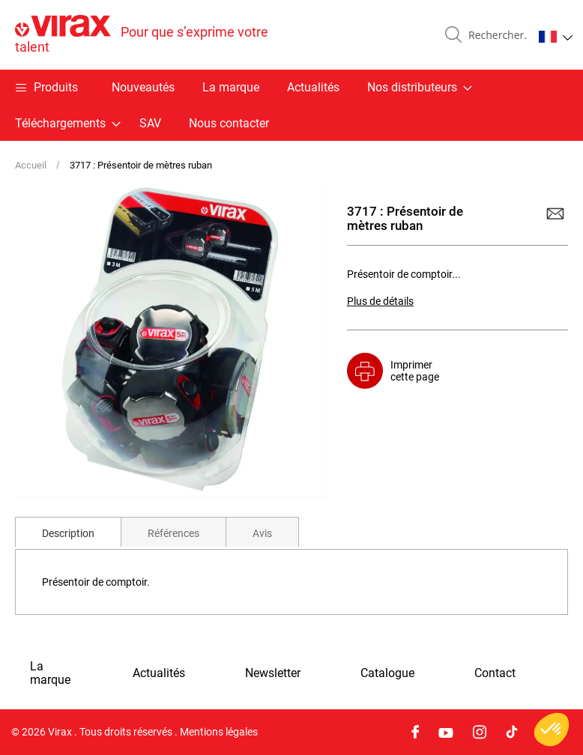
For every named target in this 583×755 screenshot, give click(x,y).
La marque (230, 87)
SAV (150, 123)
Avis (262, 533)
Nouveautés (143, 87)
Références (173, 533)
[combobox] (495, 35)
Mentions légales (219, 732)
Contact (495, 673)
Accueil (30, 165)
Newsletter (272, 673)
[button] (556, 37)
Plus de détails (380, 301)
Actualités (313, 87)
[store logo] (153, 35)
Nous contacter (229, 123)
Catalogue (387, 673)
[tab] (68, 532)
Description (68, 533)
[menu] (291, 105)
